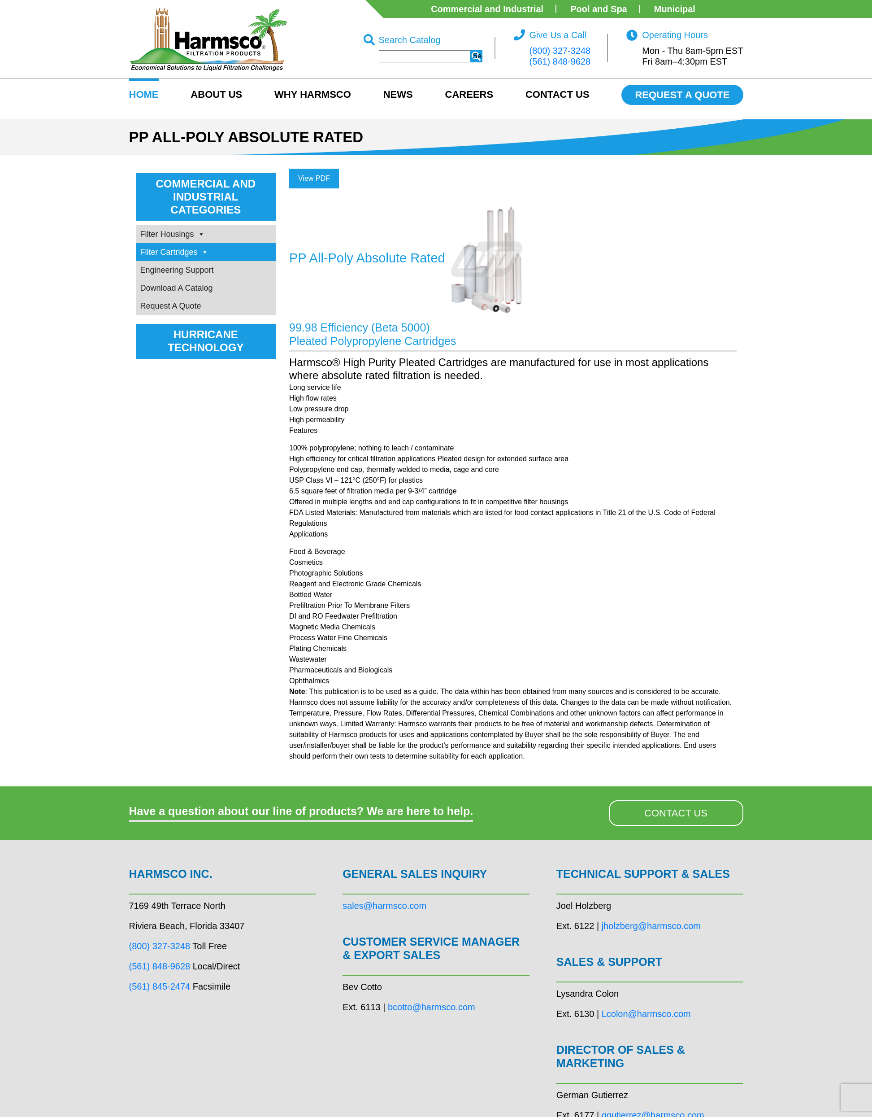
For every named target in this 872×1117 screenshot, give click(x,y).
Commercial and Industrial (487, 9)
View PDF (314, 178)
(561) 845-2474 (160, 986)
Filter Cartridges (174, 252)
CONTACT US (675, 813)
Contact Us (557, 94)
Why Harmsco (312, 94)
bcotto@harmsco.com (431, 1007)
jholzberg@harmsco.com (651, 926)
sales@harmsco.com (384, 906)
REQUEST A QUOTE (682, 94)
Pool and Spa (598, 9)
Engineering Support (177, 270)
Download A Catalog (176, 288)
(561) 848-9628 (559, 61)
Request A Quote (170, 305)
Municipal (674, 9)
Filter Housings (172, 234)
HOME (144, 94)
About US (216, 94)
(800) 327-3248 (559, 51)
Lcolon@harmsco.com (646, 1014)
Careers (469, 94)
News (398, 94)
